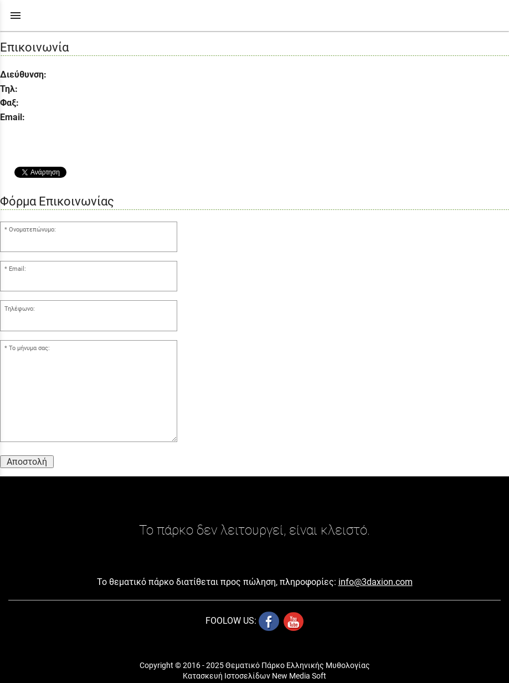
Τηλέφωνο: (19, 308)
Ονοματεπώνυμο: (32, 229)
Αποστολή (27, 461)
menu (15, 15)
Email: (17, 269)
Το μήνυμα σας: (29, 348)
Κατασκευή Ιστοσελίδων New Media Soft (254, 675)
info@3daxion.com (375, 582)
